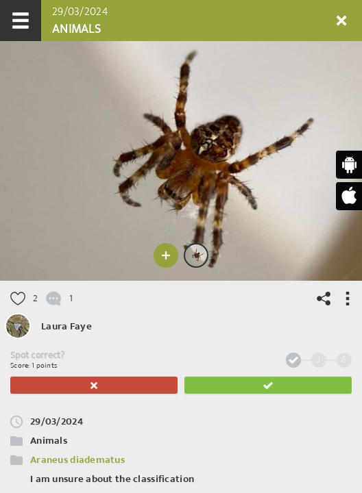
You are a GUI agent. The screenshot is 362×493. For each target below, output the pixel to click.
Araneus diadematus (77, 459)
